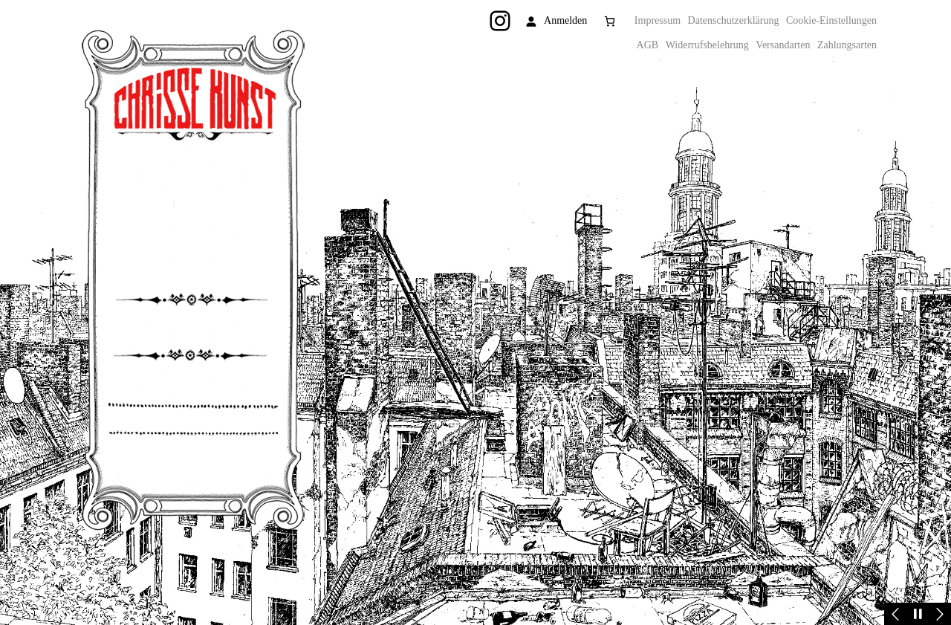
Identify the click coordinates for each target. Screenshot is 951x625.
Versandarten (783, 45)
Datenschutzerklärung (733, 20)
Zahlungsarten (847, 45)
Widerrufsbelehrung (707, 45)
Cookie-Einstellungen (831, 20)
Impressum (657, 20)
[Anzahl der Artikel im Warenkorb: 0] (610, 21)
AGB (648, 45)
